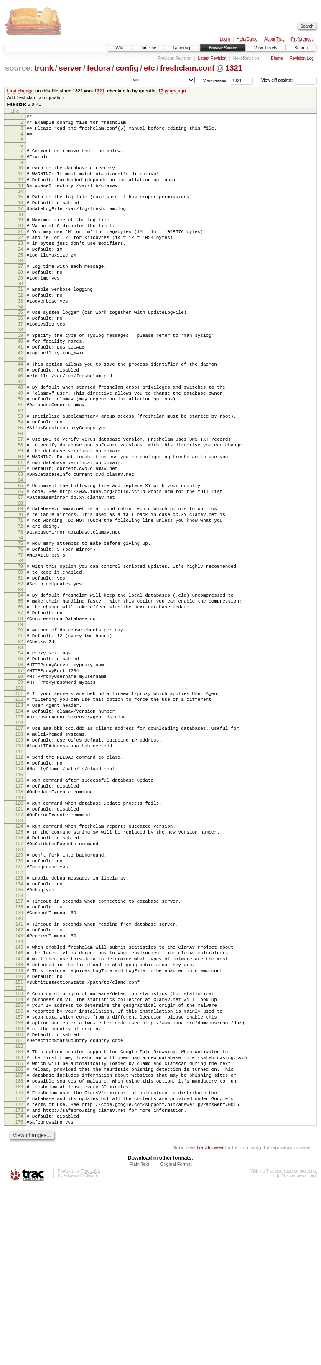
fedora (98, 68)
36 (20, 351)
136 (19, 1029)
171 (19, 1270)
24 (20, 271)
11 (20, 182)
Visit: (137, 79)
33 (20, 332)
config (126, 68)
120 (19, 921)
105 (19, 821)
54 (20, 473)
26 (20, 285)
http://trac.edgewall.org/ (295, 1354)
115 (19, 888)
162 (19, 1208)
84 (20, 676)
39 (20, 371)
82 (20, 664)
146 (19, 1095)
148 (19, 1110)
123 (19, 942)
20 (20, 243)
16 (20, 216)
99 (20, 780)
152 (19, 1138)
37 (20, 359)
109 (19, 847)
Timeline (148, 48)
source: (19, 68)
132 (19, 1003)
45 (20, 412)
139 (19, 1049)
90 (20, 717)
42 (20, 392)
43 (20, 400)
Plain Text (139, 1342)
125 (19, 954)
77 (20, 630)
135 (19, 1022)
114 (19, 881)
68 (20, 569)
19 (20, 236)
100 (19, 787)
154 (19, 1151)
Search (301, 48)
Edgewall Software (81, 1354)
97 (20, 765)
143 (19, 1076)
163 (19, 1213)
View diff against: (289, 80)
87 (20, 697)
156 (19, 1165)
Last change (20, 90)
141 (19, 1062)
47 (20, 426)
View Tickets (265, 48)
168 (19, 1249)
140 (19, 1056)
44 (20, 405)
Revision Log (302, 58)
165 (19, 1227)
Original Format (176, 1342)
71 (20, 589)
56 (20, 487)
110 (19, 854)
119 (19, 915)
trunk (44, 68)
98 (20, 772)
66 (20, 555)
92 (20, 731)
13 (20, 196)
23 (20, 264)
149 (19, 1117)
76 (20, 623)
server (70, 68)
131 (19, 995)
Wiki (119, 48)
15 (20, 209)
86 (20, 690)
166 (19, 1234)
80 (20, 649)
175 (19, 1298)
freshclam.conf (187, 68)
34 (20, 339)
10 (20, 175)
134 (19, 1015)
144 (19, 1083)
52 (20, 460)
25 (20, 278)
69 (20, 574)
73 (20, 603)
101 (19, 792)
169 (19, 1256)
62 (20, 528)
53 (20, 466)
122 (19, 935)
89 (20, 712)
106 (19, 828)
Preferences (302, 39)
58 (20, 500)
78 (20, 637)
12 (20, 189)
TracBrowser (210, 1325)
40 (20, 378)
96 (20, 758)
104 (19, 813)
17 (20, 223)
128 (19, 976)
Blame (277, 58)
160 (19, 1193)
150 (19, 1124)
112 (19, 867)
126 (19, 962)
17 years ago (172, 90)
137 (19, 1035)
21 (20, 250)
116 (19, 894)
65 (20, 548)
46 (20, 419)
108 (19, 840)
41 (20, 385)
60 (20, 514)
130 (19, 988)
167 (19, 1241)
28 (20, 298)
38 (20, 366)
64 (20, 542)
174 (19, 1291)
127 (19, 969)
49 (20, 439)
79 (20, 642)
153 (19, 1144)
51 (20, 453)
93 (20, 739)
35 (20, 344)
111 (19, 862)
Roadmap (182, 48)
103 (19, 806)
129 (19, 981)
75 (20, 615)
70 (20, 582)
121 (19, 928)
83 (20, 671)
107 (19, 833)
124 (19, 947)
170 (19, 1263)
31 (20, 318)
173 (19, 1284)
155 (19, 1158)
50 (20, 446)
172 (19, 1277)
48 (20, 432)
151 (19, 1131)
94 (20, 744)
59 (20, 507)
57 (20, 492)
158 (19, 1179)
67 (20, 562)
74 (20, 610)
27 (20, 291)
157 (19, 1172)
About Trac (274, 39)
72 (20, 596)
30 (20, 312)
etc (149, 68)
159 (19, 1186)
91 (20, 724)
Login (225, 39)
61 (20, 521)
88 (20, 705)
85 (20, 683)
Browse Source (223, 48)
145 (19, 1088)
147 (19, 1103)
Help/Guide (247, 39)
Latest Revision (212, 58)
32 (20, 325)
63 (20, 535)
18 (20, 230)
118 (19, 908)
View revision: (216, 80)
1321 (233, 68)
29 (20, 305)
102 (19, 799)
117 (19, 901)
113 (19, 874)
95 (20, 751)
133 (19, 1008)
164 (19, 1220)
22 (20, 257)
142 (19, 1069)
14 (20, 203)
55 (20, 480)
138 (19, 1042)
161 (19, 1200)
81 (20, 656)
